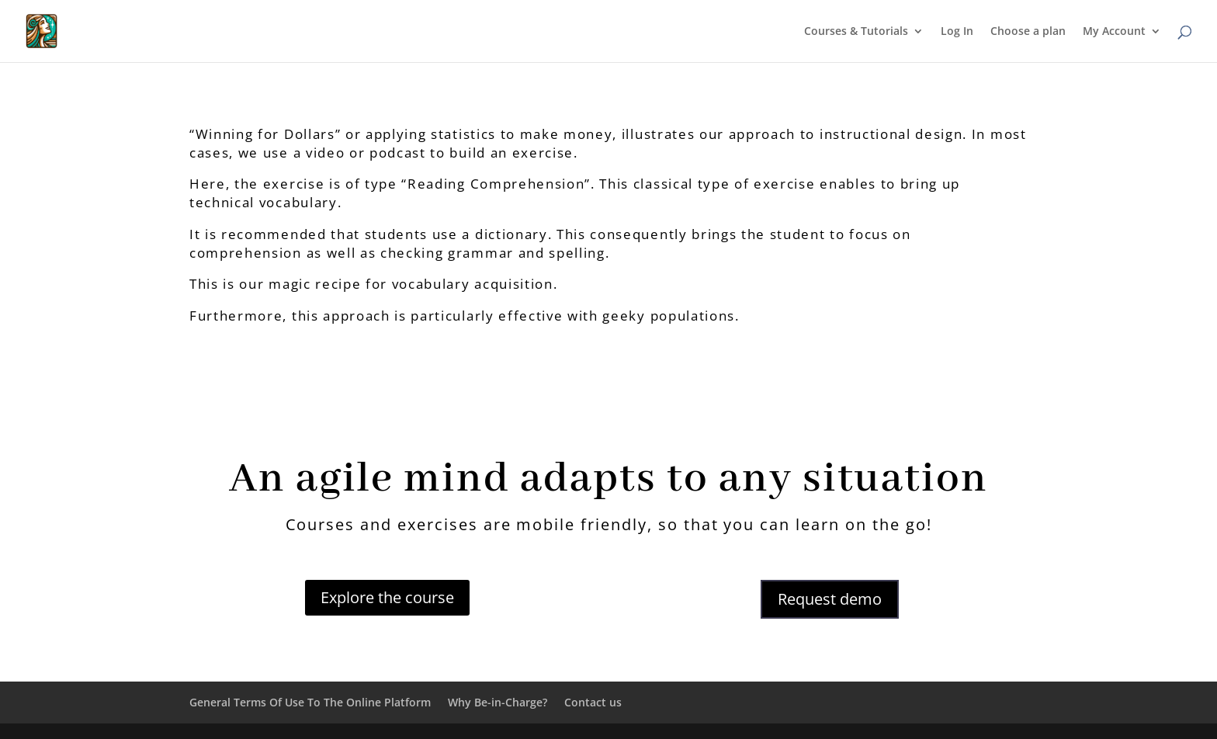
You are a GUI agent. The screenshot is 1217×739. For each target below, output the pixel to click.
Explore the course (387, 597)
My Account (1114, 32)
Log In (957, 32)
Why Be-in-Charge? (497, 702)
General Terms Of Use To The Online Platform (310, 702)
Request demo (830, 598)
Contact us (593, 702)
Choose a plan (1028, 32)
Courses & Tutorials (856, 32)
